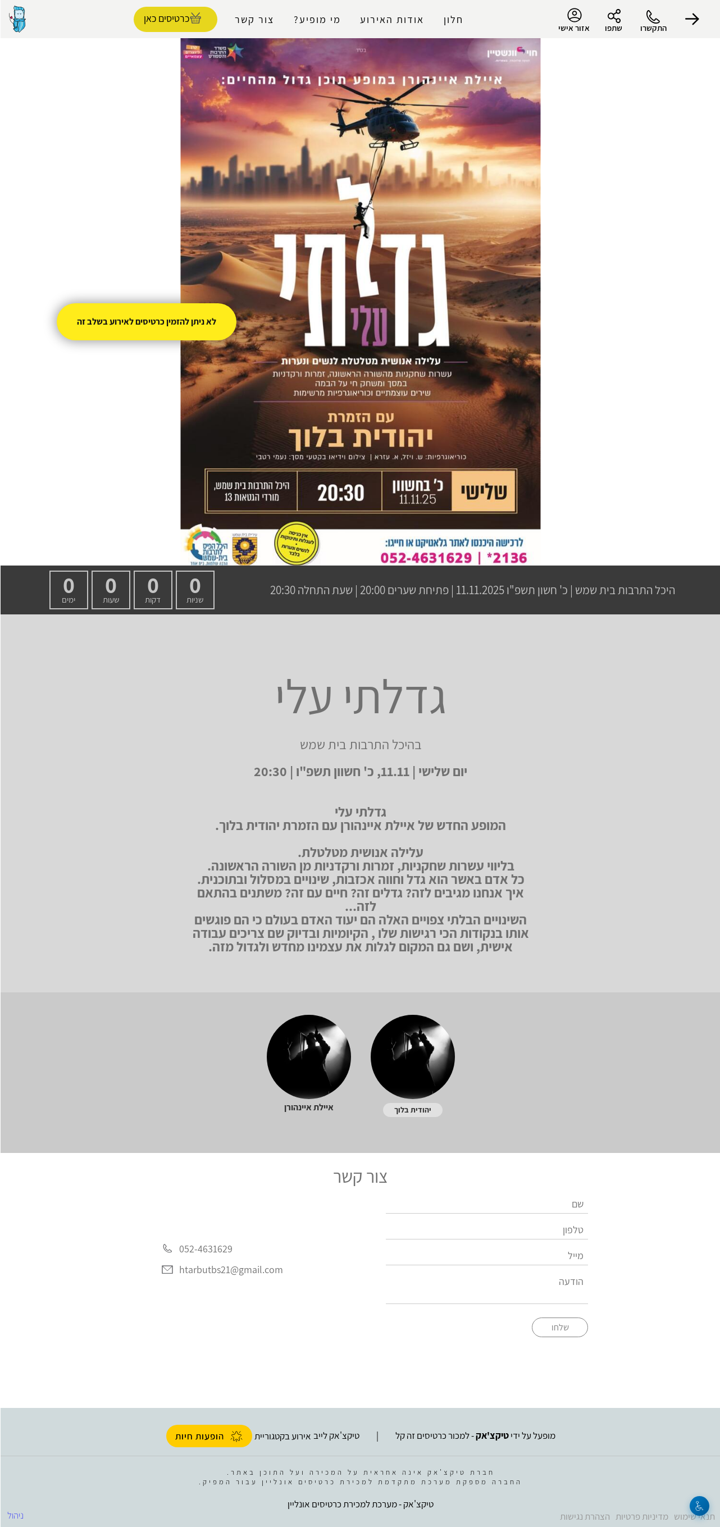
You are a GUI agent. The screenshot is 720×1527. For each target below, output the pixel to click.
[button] (692, 19)
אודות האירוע (391, 19)
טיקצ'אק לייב (336, 1435)
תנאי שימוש (693, 1516)
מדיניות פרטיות (641, 1516)
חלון (453, 19)
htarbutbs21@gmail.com (230, 1269)
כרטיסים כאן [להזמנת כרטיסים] (166, 18)
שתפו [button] (613, 27)
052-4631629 (205, 1248)
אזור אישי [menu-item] (573, 20)
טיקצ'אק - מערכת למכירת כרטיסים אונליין (360, 1504)
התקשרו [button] (653, 27)
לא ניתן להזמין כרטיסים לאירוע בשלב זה (146, 321)
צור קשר (254, 19)
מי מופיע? (316, 19)
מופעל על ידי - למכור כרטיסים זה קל (475, 1435)
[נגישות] (699, 1506)
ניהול (15, 1515)
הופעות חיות (209, 1436)
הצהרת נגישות (584, 1516)
